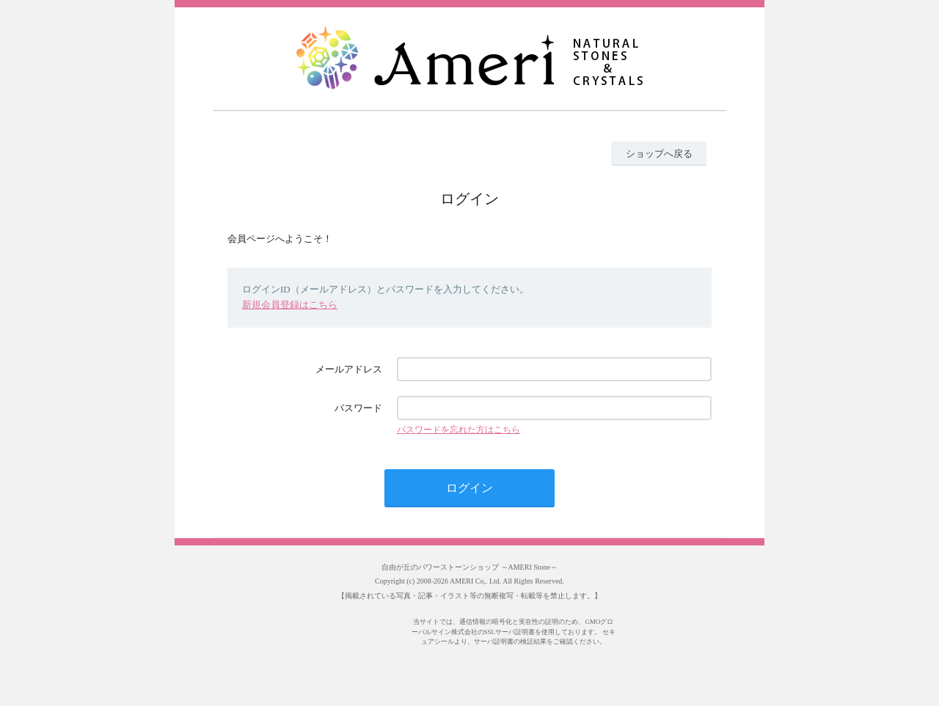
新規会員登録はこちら (289, 304)
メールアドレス (348, 369)
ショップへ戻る (659, 153)
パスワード (358, 407)
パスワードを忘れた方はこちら (458, 429)
